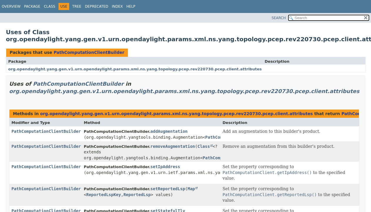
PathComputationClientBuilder (89, 52)
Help (131, 6)
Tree (76, 6)
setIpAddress (165, 166)
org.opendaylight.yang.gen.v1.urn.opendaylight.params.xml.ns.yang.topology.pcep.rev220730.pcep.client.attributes (135, 69)
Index (117, 6)
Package (32, 6)
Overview (11, 6)
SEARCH (279, 18)
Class (49, 6)
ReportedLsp (137, 194)
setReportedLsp (168, 188)
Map (191, 188)
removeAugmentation (173, 146)
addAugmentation (169, 131)
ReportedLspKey (103, 194)
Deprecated (96, 6)
